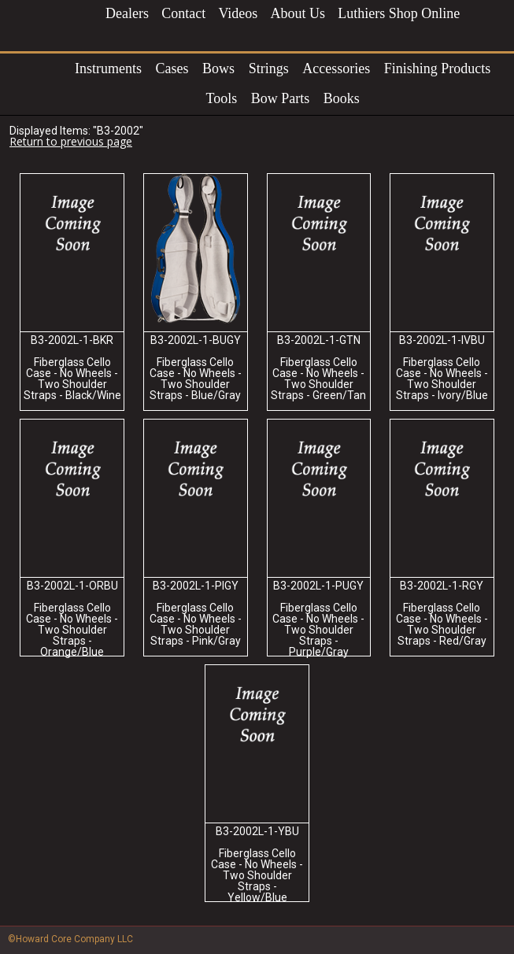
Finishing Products (437, 68)
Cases (172, 68)
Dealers (127, 13)
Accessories (336, 68)
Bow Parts (280, 98)
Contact (183, 13)
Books (342, 98)
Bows (218, 68)
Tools (221, 98)
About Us (298, 13)
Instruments (108, 68)
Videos (237, 13)
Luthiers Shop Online (399, 13)
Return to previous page (70, 141)
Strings (269, 68)
